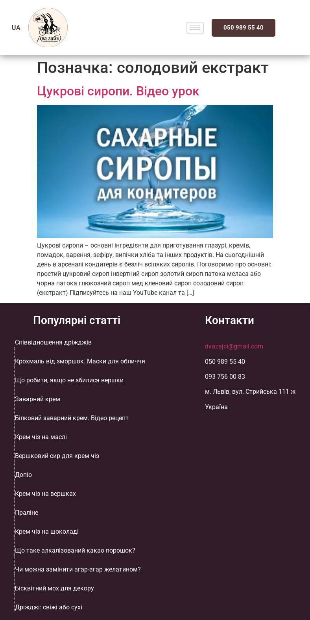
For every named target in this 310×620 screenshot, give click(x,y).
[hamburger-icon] (195, 28)
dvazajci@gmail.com (234, 346)
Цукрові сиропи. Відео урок (118, 91)
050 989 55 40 (243, 27)
